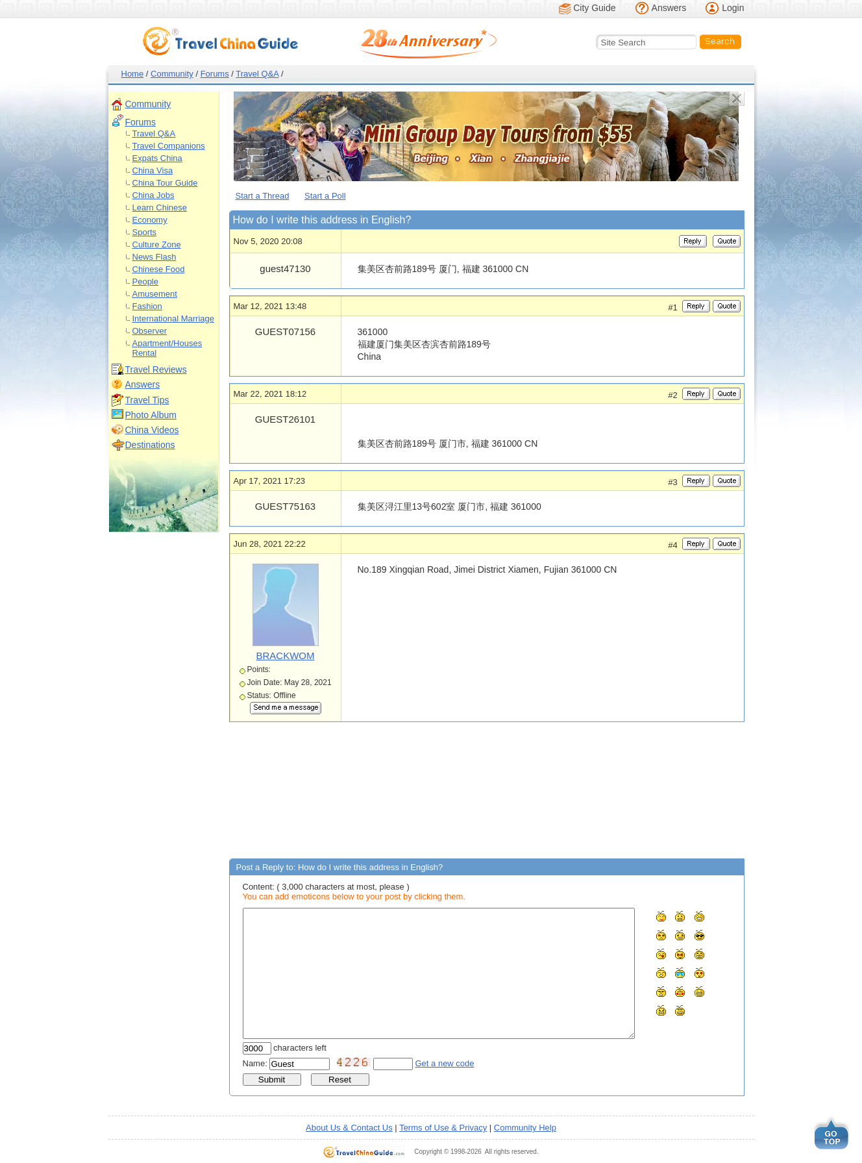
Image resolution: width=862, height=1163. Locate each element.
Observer (149, 331)
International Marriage (173, 318)
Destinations (150, 445)
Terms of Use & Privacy (443, 1127)
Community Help (525, 1127)
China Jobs (153, 195)
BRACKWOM (285, 655)
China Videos (152, 430)
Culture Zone (156, 244)
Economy (149, 220)
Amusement (154, 294)
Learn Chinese (160, 207)
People (145, 281)
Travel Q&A (257, 74)
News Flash (154, 257)
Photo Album (151, 415)
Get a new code (444, 1063)
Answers (669, 8)
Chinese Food (158, 269)
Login (733, 8)
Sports (144, 232)
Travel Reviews (156, 369)
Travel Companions (168, 146)
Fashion (147, 306)
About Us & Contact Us (349, 1127)
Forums (215, 74)
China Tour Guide (165, 183)
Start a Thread (262, 196)
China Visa (152, 170)
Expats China (157, 158)
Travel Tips (147, 400)
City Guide (594, 8)
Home (132, 74)
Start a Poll (325, 196)
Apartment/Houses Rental (167, 348)
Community (172, 74)
